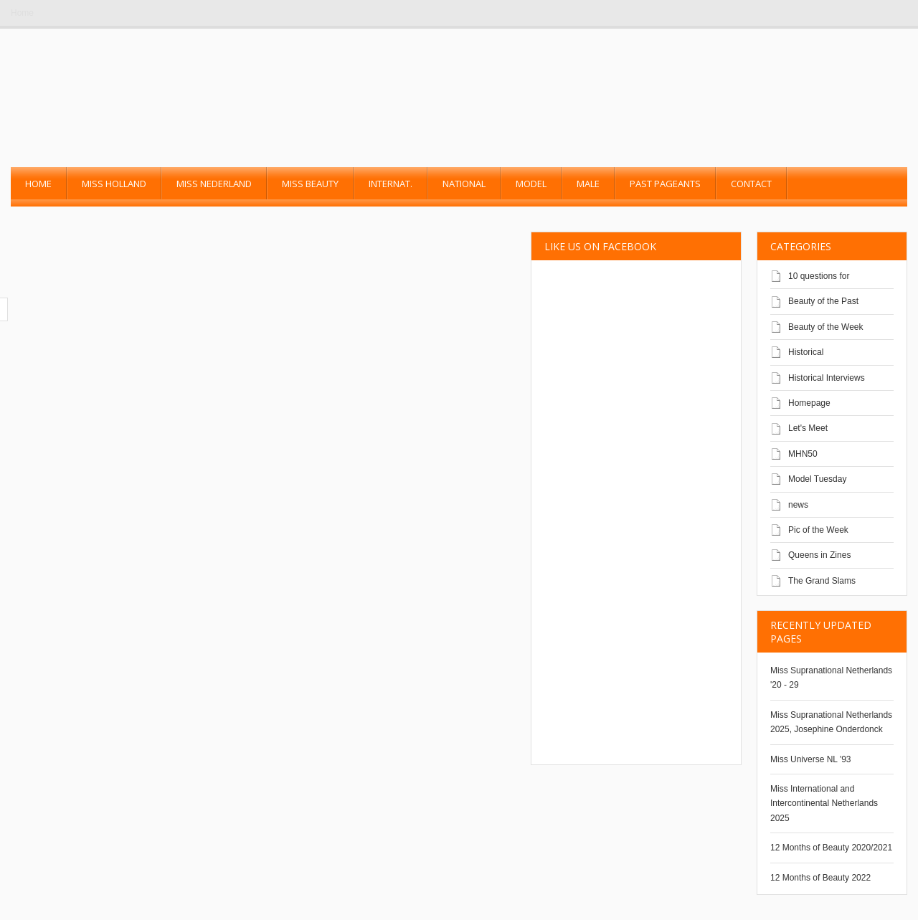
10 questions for (818, 276)
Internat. (390, 183)
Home (22, 13)
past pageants (665, 183)
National (464, 183)
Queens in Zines (819, 555)
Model (531, 183)
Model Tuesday (817, 479)
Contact (751, 183)
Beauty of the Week (825, 327)
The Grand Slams (822, 581)
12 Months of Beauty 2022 (820, 878)
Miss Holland (114, 183)
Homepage (809, 403)
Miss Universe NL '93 (810, 759)
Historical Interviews (826, 378)
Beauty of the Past (823, 301)
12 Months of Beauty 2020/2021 (831, 848)
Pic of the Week (818, 530)
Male (588, 183)
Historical (805, 352)
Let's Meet (808, 428)
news (798, 505)
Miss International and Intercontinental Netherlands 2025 (824, 803)
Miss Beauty (310, 183)
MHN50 (803, 454)
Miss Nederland (214, 183)
